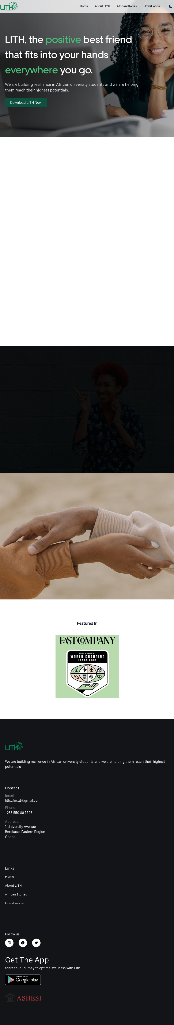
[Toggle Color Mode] (170, 6)
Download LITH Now (26, 103)
